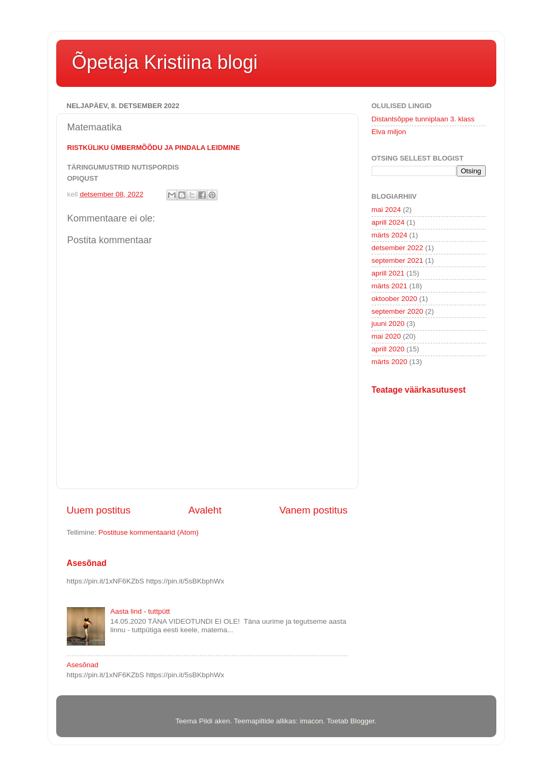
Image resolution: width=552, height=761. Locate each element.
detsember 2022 (398, 248)
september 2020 (398, 311)
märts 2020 (390, 362)
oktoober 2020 (394, 299)
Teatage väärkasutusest (419, 389)
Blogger (363, 721)
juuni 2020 (388, 324)
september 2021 (398, 260)
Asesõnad (87, 563)
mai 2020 (386, 336)
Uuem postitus (99, 510)
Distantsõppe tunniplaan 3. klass (423, 119)
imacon (311, 721)
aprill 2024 (388, 222)
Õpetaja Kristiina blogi (165, 62)
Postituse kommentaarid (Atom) (149, 532)
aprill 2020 (388, 349)
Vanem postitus (313, 510)
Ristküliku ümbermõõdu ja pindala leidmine (153, 148)
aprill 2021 (388, 273)
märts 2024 (390, 235)
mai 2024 (386, 210)
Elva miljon (389, 132)
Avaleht (205, 510)
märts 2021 (390, 286)
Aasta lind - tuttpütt (140, 611)
